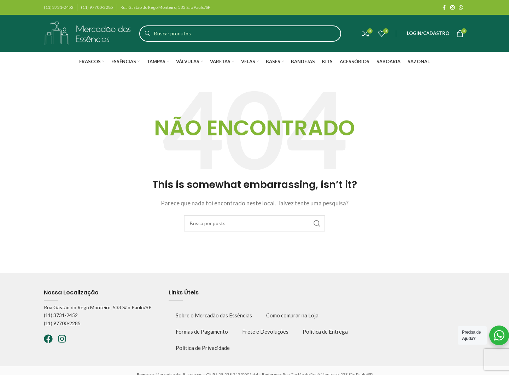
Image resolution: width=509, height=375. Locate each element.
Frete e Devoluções (265, 331)
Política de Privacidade (203, 348)
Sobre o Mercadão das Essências (214, 315)
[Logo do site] (88, 32)
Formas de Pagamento (202, 331)
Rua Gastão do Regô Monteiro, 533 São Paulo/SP (98, 307)
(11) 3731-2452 (61, 315)
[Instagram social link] (452, 7)
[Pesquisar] (240, 33)
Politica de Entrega (325, 331)
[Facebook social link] (444, 7)
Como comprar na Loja (292, 315)
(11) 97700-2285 (62, 323)
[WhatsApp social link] (461, 7)
